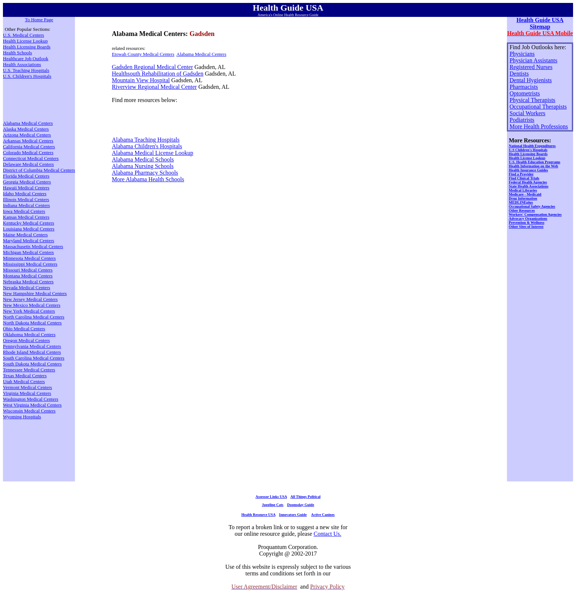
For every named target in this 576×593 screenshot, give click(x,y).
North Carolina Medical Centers (33, 317)
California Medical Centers (29, 146)
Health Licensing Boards (26, 47)
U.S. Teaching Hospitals (26, 70)
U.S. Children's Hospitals (27, 76)
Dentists (519, 73)
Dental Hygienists (531, 80)
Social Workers (528, 113)
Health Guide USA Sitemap (540, 23)
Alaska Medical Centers (26, 129)
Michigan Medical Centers (28, 252)
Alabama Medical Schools (143, 159)
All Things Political (305, 497)
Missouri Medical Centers (28, 270)
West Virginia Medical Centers (32, 405)
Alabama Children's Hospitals (147, 146)
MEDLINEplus (521, 202)
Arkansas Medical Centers (28, 140)
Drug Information (523, 198)
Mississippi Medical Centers (30, 264)
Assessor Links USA (271, 497)
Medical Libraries (523, 190)
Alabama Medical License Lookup (152, 153)
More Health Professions (539, 126)
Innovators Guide (293, 515)
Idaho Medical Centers (24, 193)
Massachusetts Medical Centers (33, 246)
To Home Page (39, 19)
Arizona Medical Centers (27, 135)
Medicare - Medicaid (525, 194)
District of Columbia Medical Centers (39, 170)
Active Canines (323, 515)
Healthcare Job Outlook (25, 58)
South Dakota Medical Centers (32, 364)
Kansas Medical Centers (26, 217)
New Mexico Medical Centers (31, 305)
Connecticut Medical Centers (31, 158)
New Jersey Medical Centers (30, 299)
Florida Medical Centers (26, 176)
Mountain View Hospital (141, 80)
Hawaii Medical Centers (26, 187)
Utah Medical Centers (24, 381)
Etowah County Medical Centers (143, 54)
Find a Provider (521, 174)
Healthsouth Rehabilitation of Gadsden (157, 73)
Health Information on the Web (533, 166)
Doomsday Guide (300, 505)
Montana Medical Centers (28, 276)
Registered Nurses (531, 67)
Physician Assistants (533, 60)
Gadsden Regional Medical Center (152, 67)
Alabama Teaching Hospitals (145, 140)
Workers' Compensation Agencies (535, 214)
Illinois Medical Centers (26, 199)
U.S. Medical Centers (23, 35)
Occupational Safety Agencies (532, 206)
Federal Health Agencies (528, 182)
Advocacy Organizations (528, 219)
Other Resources (522, 210)
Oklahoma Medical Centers (29, 334)
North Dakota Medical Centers (32, 322)
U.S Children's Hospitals (528, 150)
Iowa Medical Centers (24, 211)
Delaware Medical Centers (28, 164)
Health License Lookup (25, 41)
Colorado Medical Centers (28, 152)
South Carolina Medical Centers (33, 358)
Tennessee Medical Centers (29, 369)
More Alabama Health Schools (148, 179)
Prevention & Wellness (526, 223)
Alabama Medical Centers (201, 54)
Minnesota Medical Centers (29, 258)
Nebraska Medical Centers (28, 281)
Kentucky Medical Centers (28, 223)
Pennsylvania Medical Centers (32, 346)
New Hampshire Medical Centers (35, 293)
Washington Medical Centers (30, 399)
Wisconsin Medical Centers (29, 411)
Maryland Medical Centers (28, 240)
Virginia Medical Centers (27, 393)
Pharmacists (524, 87)
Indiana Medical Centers (26, 205)
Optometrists (525, 93)
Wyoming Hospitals (22, 416)
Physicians (522, 54)
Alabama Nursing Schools (142, 166)
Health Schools (17, 52)
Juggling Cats (273, 505)
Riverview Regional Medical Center (154, 87)
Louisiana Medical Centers (28, 229)
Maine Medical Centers (25, 234)
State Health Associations (528, 186)
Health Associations (22, 64)
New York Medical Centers (29, 311)
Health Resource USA (258, 515)
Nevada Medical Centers (26, 287)
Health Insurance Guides (528, 170)
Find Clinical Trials (524, 178)
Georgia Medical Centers (27, 182)
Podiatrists (522, 120)
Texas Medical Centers (25, 375)
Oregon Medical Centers (26, 340)
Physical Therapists (532, 100)
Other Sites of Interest (526, 227)
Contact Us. (328, 534)
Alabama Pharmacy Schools (145, 173)
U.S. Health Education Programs (534, 162)
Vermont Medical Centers (27, 387)
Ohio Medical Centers (24, 328)
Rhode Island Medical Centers (32, 352)
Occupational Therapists (538, 106)
